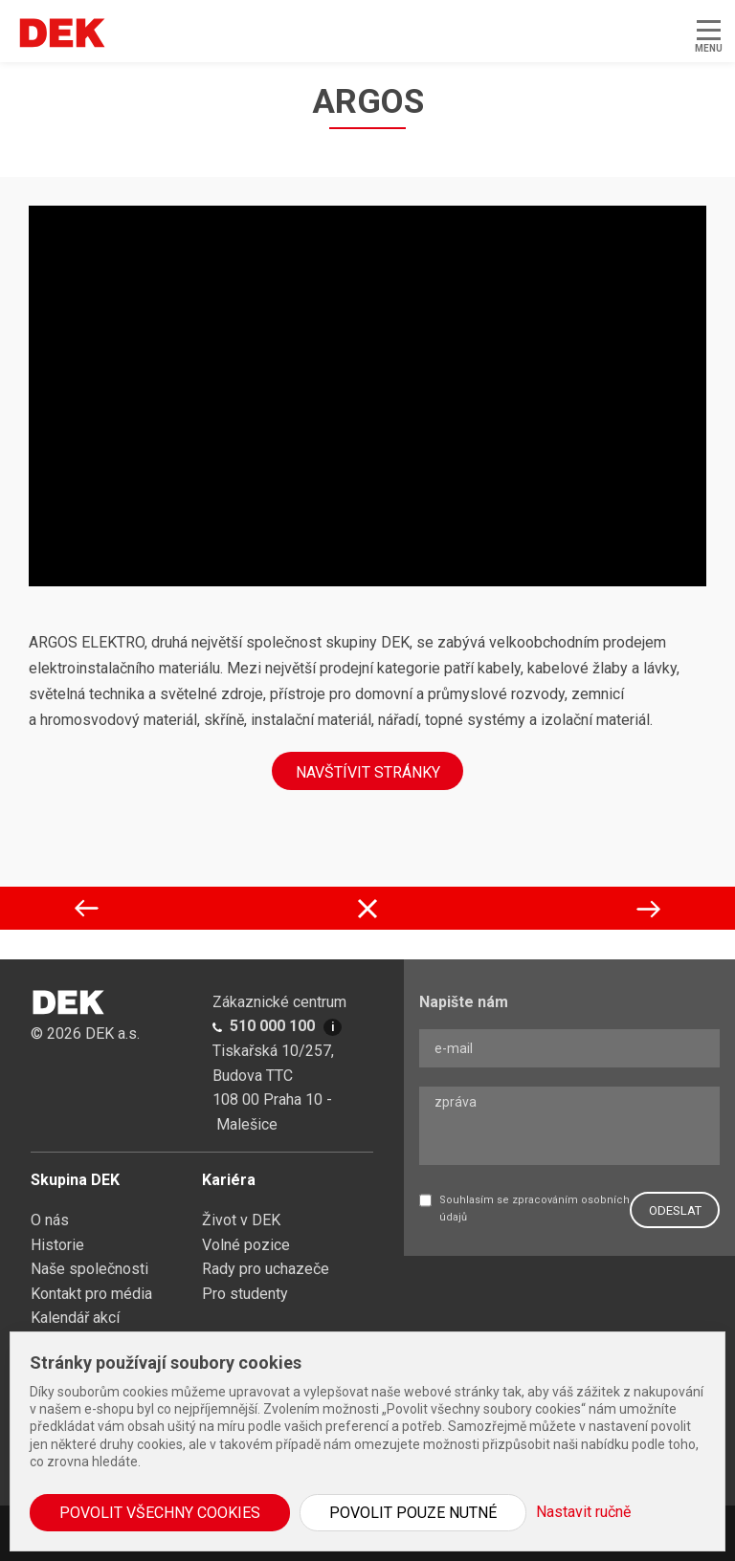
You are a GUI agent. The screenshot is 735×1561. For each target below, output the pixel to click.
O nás (50, 1220)
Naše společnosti (89, 1269)
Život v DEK (241, 1220)
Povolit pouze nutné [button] (413, 1513)
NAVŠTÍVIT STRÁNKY (368, 772)
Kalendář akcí (75, 1317)
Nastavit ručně (583, 1512)
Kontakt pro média (91, 1294)
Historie (57, 1245)
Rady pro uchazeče (265, 1269)
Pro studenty (245, 1294)
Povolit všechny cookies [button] (159, 1513)
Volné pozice (246, 1245)
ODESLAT (675, 1210)
